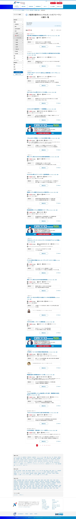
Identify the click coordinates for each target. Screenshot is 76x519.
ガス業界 (53, 473)
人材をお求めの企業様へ (46, 506)
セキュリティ (35, 462)
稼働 (14, 64)
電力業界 (57, 473)
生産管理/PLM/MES (40, 458)
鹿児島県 (15, 489)
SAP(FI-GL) (57, 459)
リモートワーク (16, 60)
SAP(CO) (35, 461)
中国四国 (16, 51)
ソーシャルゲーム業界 (35, 474)
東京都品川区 (16, 482)
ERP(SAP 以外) (57, 462)
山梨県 (33, 485)
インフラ (25, 462)
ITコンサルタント (57, 461)
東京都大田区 (26, 482)
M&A (50, 457)
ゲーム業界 (19, 474)
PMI (52, 457)
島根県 (53, 486)
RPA (52, 462)
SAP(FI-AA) (26, 461)
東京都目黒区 (21, 482)
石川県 (27, 485)
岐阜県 (39, 485)
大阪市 (17, 35)
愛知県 (46, 485)
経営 (14, 458)
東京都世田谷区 (32, 482)
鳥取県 (50, 486)
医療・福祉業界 (28, 470)
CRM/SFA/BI (29, 462)
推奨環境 (35, 513)
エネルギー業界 (48, 473)
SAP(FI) (52, 459)
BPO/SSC (48, 458)
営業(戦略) (18, 458)
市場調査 (21, 463)
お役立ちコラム (59, 6)
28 (44, 445)
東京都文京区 (42, 481)
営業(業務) (58, 458)
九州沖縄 (16, 53)
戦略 (47, 457)
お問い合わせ (56, 1)
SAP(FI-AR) (21, 461)
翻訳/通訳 (59, 463)
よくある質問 (52, 6)
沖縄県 (19, 489)
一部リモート (21, 494)
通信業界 (33, 470)
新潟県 (21, 485)
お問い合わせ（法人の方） (56, 506)
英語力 (15, 69)
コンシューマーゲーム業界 (26, 474)
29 (46, 445)
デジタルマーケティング (28, 463)
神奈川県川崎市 (16, 485)
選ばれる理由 (44, 501)
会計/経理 (24, 458)
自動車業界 (31, 473)
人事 (45, 458)
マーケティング (16, 463)
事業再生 (59, 457)
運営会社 (60, 1)
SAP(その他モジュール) (46, 459)
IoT (50, 462)
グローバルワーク (19, 465)
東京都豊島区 (54, 482)
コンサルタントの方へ (55, 501)
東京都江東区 (58, 481)
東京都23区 (16, 481)
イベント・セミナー (49, 1)
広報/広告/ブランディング (50, 463)
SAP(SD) (17, 459)
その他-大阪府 (18, 37)
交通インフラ (54, 470)
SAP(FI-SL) (31, 461)
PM (21, 457)
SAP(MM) (22, 459)
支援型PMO (34, 457)
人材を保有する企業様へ (46, 507)
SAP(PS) (36, 459)
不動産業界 (59, 470)
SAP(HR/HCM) (31, 459)
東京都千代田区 (21, 481)
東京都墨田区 (52, 481)
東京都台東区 (47, 481)
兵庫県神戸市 (46, 486)
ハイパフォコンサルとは (16, 6)
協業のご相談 (54, 507)
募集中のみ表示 (58, 30)
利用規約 (26, 513)
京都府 (16, 42)
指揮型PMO (25, 457)
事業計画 (55, 457)
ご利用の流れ (31, 6)
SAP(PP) (26, 459)
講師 (14, 465)
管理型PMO (29, 457)
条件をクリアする (18, 74)
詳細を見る (44, 46)
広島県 (59, 486)
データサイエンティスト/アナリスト (39, 463)
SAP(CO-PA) (51, 461)
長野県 (36, 485)
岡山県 (56, 486)
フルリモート (16, 494)
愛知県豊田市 (56, 485)
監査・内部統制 (53, 458)
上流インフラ (25, 465)
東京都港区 (32, 481)
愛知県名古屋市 (50, 485)
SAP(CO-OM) (40, 461)
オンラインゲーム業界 (44, 474)
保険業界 (15, 473)
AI (38, 462)
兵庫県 (42, 486)
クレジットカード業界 (21, 473)
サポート (45, 6)
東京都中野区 (43, 482)
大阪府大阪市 (37, 486)
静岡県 (42, 485)
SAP (14, 459)
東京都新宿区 (36, 481)
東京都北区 (59, 482)
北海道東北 (16, 24)
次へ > (49, 445)
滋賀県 (16, 44)
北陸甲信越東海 (17, 28)
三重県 (60, 485)
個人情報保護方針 (20, 513)
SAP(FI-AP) (16, 461)
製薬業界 (35, 473)
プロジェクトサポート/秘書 (41, 457)
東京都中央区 (27, 481)
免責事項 (31, 513)
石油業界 (15, 474)
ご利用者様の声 (38, 6)
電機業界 (39, 473)
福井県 (30, 485)
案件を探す (23, 6)
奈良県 (16, 46)
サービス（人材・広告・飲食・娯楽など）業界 (43, 470)
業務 (21, 458)
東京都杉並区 (48, 482)
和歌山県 (17, 49)
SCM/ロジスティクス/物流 (31, 458)
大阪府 (16, 33)
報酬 (14, 58)
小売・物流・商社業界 (17, 470)
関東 (15, 26)
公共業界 (23, 470)
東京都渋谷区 (38, 482)
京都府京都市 (29, 486)
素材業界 (43, 473)
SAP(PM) (40, 459)
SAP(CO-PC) (45, 461)
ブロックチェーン (42, 462)
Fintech (47, 462)
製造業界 (27, 473)
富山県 (24, 485)
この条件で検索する (18, 72)
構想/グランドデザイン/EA (18, 462)
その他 (56, 463)
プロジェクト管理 (17, 457)
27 (42, 445)
